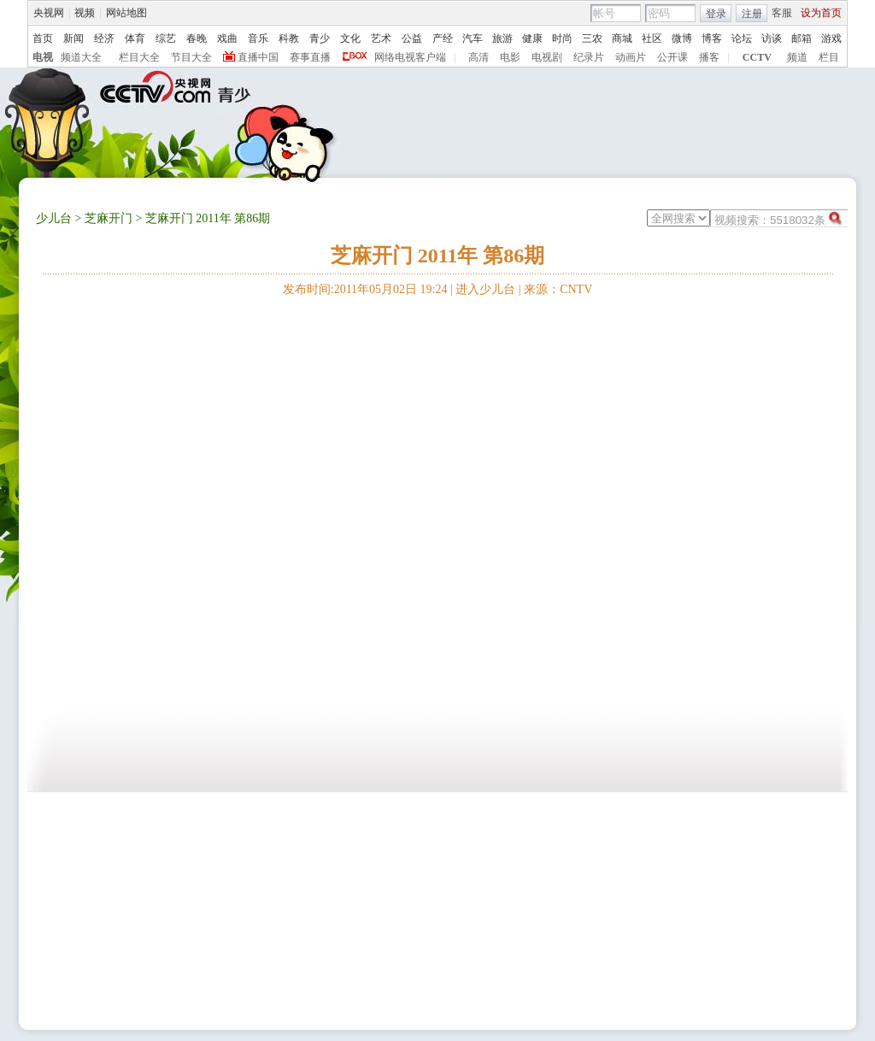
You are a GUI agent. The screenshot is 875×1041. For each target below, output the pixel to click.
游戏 (831, 38)
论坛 (741, 38)
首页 (42, 38)
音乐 (258, 38)
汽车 (472, 38)
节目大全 (191, 57)
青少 (319, 38)
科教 (289, 38)
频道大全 (81, 57)
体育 (135, 38)
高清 (478, 57)
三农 (592, 38)
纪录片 (588, 57)
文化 (350, 38)
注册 (752, 14)
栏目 (829, 57)
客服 (782, 13)
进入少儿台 (485, 289)
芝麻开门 (108, 218)
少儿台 (54, 218)
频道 (797, 57)
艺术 (381, 38)
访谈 (771, 38)
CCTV (757, 57)
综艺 (166, 38)
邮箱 (801, 38)
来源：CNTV (558, 289)
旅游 (502, 38)
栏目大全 (139, 57)
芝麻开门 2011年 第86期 (438, 255)
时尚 (562, 38)
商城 (622, 38)
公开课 (672, 57)
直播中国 (258, 57)
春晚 (196, 38)
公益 (412, 38)
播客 (709, 57)
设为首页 (821, 13)
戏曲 (227, 38)
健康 (532, 38)
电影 (510, 57)
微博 (682, 38)
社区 (652, 38)
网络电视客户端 (410, 57)
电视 (42, 57)
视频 (84, 13)
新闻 (73, 38)
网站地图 (126, 13)
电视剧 (546, 57)
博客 (712, 38)
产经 (442, 38)
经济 (104, 38)
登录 (716, 14)
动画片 (630, 57)
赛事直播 (310, 57)
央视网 (48, 13)
